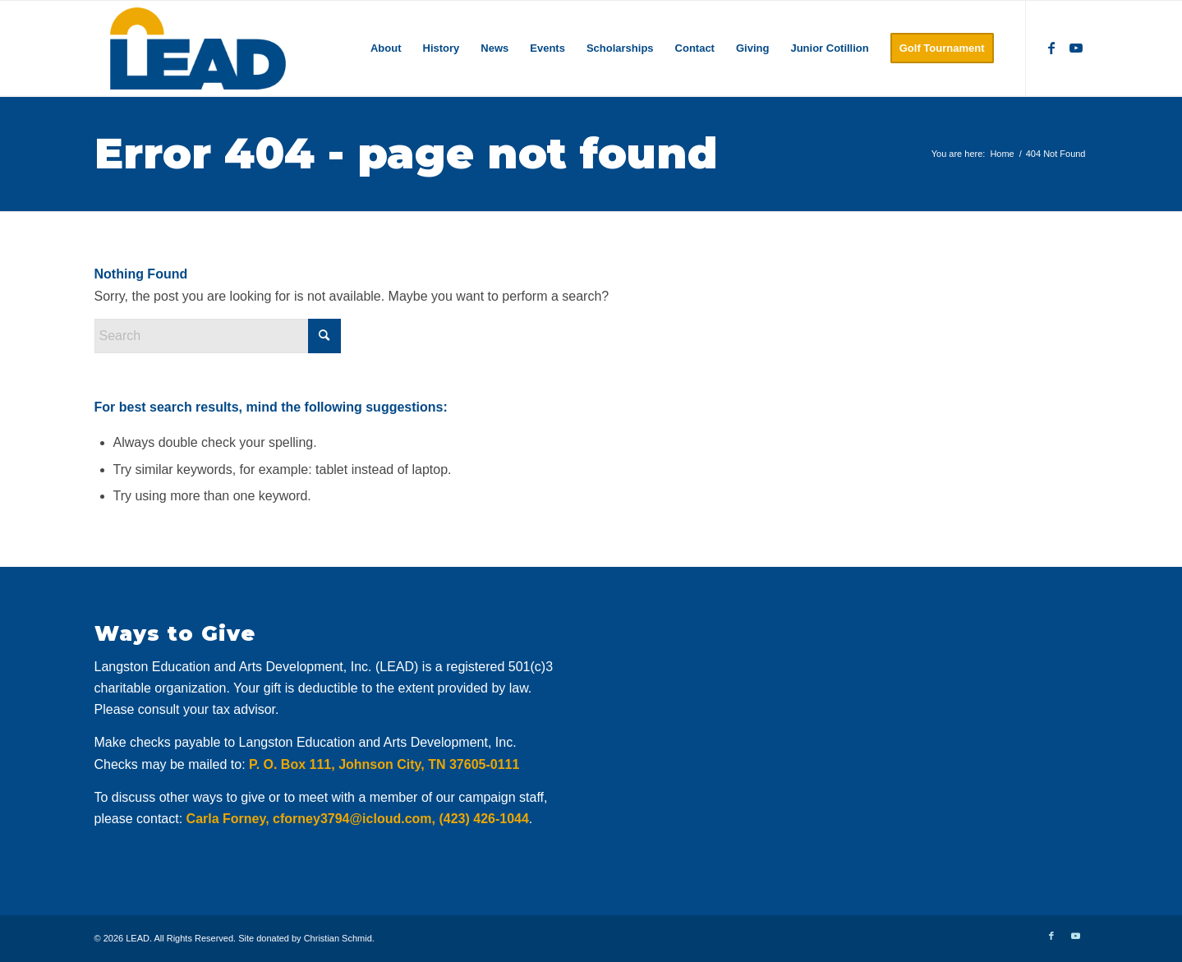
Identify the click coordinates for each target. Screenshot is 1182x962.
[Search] (217, 336)
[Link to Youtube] (1076, 47)
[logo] (198, 48)
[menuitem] (386, 48)
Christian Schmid (338, 938)
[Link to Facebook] (1051, 47)
